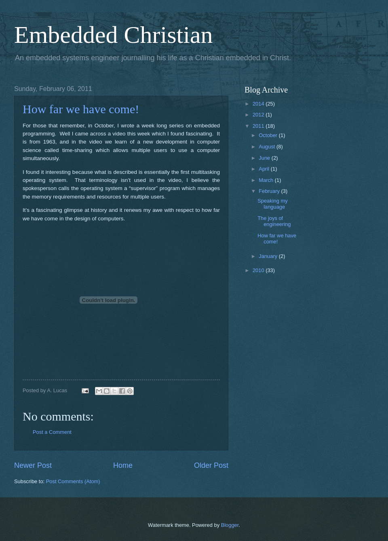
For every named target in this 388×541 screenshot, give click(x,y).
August (267, 147)
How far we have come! (81, 109)
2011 (259, 126)
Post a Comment (52, 432)
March (266, 180)
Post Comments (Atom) (73, 481)
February (270, 191)
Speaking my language (272, 204)
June (265, 158)
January (268, 256)
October (268, 135)
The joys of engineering (274, 221)
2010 (259, 270)
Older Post (211, 465)
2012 (259, 115)
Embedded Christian (113, 34)
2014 (259, 104)
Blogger (230, 525)
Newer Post (33, 465)
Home (123, 465)
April (264, 169)
